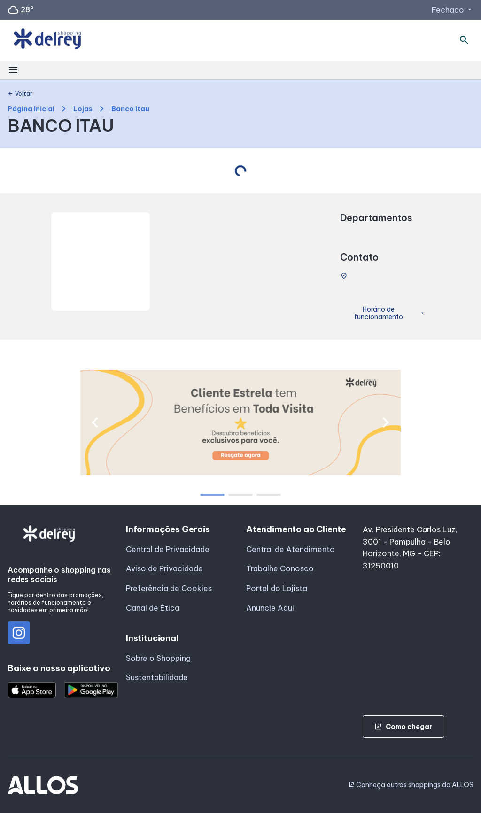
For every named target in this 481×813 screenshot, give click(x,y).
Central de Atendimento (290, 549)
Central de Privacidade (167, 549)
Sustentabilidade (157, 677)
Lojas (83, 109)
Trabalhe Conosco (280, 568)
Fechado (452, 10)
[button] (94, 422)
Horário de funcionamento (389, 313)
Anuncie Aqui (270, 608)
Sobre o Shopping (158, 658)
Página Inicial (31, 109)
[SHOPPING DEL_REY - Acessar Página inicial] (47, 40)
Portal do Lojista (276, 588)
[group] (240, 422)
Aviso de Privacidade (164, 568)
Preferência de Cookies (169, 588)
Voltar (20, 94)
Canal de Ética (152, 608)
